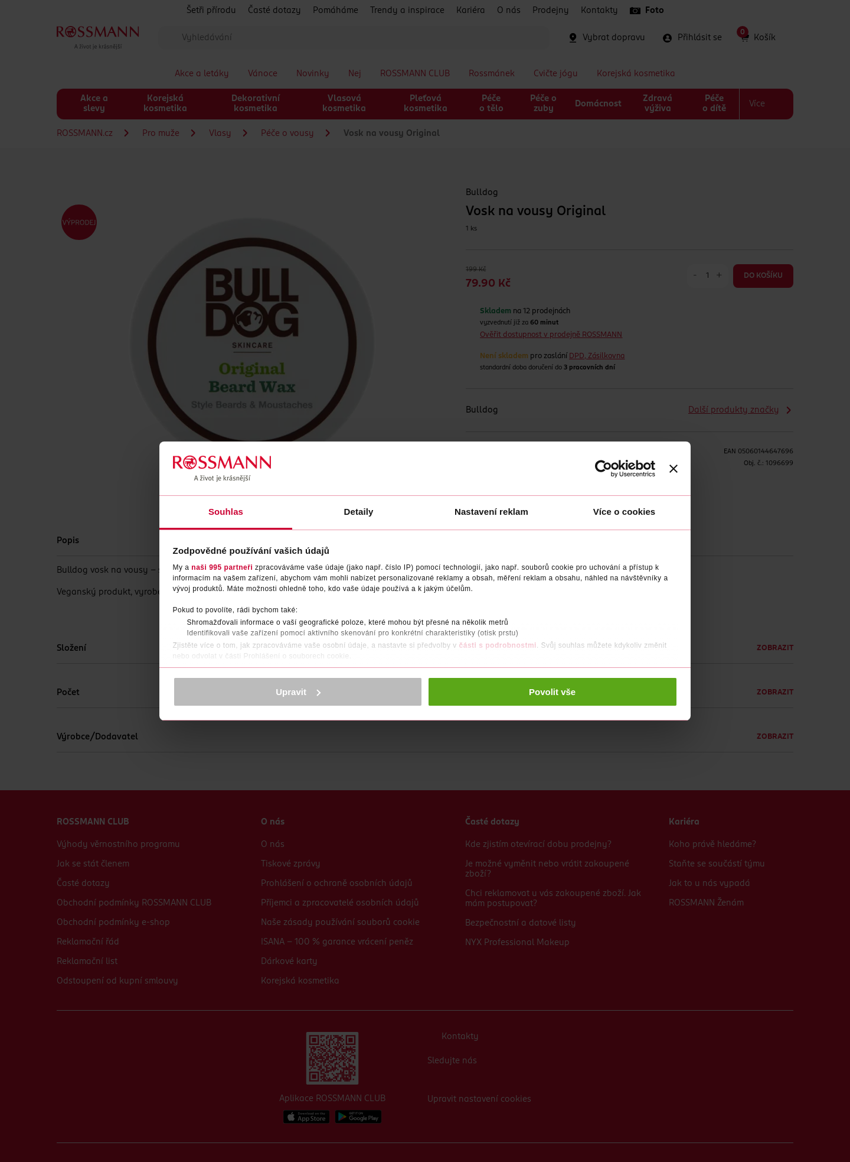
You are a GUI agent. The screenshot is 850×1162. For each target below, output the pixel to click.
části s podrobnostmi (498, 645)
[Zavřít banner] (673, 469)
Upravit (298, 692)
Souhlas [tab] (225, 512)
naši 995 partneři (222, 567)
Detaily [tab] (359, 512)
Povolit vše (552, 692)
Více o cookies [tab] (624, 512)
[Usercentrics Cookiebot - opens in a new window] (603, 469)
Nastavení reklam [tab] (491, 512)
